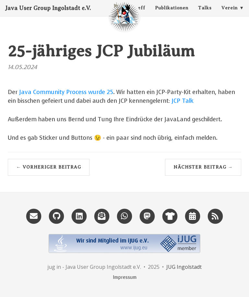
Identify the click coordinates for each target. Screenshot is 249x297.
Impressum (124, 277)
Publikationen (171, 14)
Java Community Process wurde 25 (66, 92)
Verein (229, 14)
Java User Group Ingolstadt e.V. (48, 14)
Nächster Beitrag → (203, 167)
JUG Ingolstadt (184, 266)
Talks (205, 14)
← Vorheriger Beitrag (48, 167)
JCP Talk (183, 101)
